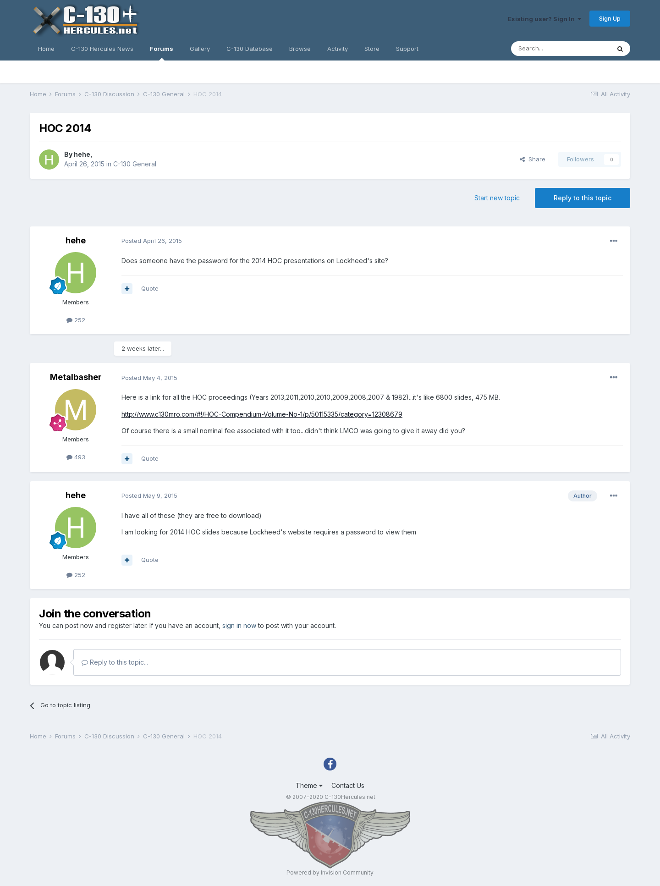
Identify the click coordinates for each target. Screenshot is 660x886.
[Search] (560, 48)
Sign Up (610, 18)
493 (75, 457)
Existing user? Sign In (544, 18)
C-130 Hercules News (102, 48)
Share (532, 159)
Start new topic (497, 198)
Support (407, 48)
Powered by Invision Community (330, 872)
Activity (337, 48)
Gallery (200, 48)
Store (372, 48)
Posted (151, 240)
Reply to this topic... (115, 662)
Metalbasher (76, 377)
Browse (300, 48)
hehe (82, 154)
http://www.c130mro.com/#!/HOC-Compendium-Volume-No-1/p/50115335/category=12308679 (261, 414)
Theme (309, 785)
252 (75, 320)
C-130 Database (249, 48)
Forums (161, 53)
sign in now (239, 625)
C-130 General (134, 164)
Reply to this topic (582, 198)
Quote (150, 288)
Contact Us (347, 785)
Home (46, 48)
